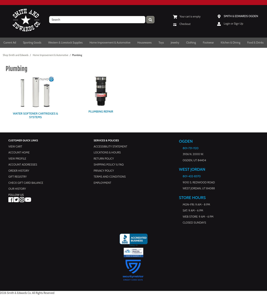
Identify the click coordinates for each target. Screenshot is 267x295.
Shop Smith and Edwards (15, 55)
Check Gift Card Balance (25, 183)
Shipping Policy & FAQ (109, 164)
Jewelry (175, 42)
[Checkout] (182, 24)
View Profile (17, 158)
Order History (18, 170)
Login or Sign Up (233, 23)
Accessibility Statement (110, 146)
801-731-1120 (191, 148)
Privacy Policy (104, 170)
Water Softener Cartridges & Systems (35, 115)
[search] (97, 19)
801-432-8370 (192, 176)
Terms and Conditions (110, 176)
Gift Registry (17, 176)
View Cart (15, 146)
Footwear (208, 42)
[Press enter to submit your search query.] (150, 19)
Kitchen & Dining (230, 42)
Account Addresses (22, 164)
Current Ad (9, 42)
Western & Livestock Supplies (65, 42)
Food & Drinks (255, 42)
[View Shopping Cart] (187, 16)
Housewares (144, 42)
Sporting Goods (32, 42)
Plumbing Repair (101, 111)
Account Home (19, 152)
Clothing (191, 42)
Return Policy (104, 158)
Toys (161, 42)
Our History (17, 188)
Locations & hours (107, 152)
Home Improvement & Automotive (109, 42)
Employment (102, 183)
